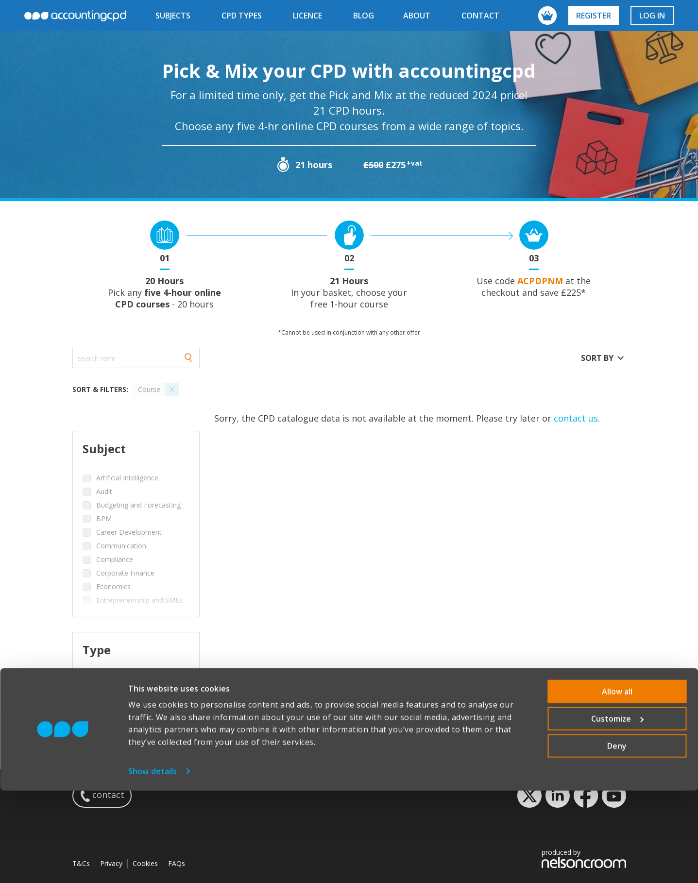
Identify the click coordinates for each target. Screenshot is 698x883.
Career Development (129, 532)
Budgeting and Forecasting (138, 504)
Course (107, 678)
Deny (617, 838)
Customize (617, 811)
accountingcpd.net (75, 15)
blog (363, 15)
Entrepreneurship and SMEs (139, 600)
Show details (152, 863)
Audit (104, 491)
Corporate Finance (125, 572)
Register (593, 15)
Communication (121, 545)
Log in (652, 15)
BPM (104, 518)
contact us (576, 418)
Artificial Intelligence (127, 477)
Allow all (617, 784)
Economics (113, 586)
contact (480, 15)
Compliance (114, 559)
